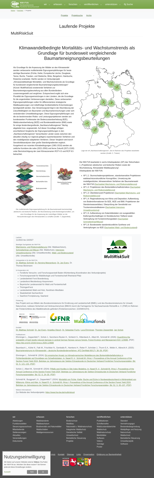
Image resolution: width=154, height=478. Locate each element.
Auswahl (7, 472)
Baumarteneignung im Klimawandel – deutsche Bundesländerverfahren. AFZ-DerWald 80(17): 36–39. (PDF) (62, 355)
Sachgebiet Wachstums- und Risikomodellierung (115, 189)
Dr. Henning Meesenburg (45, 268)
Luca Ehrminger (87, 335)
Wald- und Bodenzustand (62, 258)
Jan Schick (118, 335)
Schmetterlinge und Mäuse (27, 255)
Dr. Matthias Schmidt (25, 268)
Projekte (64, 20)
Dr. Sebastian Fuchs (71, 335)
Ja (43, 472)
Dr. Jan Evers (63, 268)
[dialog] (26, 463)
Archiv (89, 20)
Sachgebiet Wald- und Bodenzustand (121, 232)
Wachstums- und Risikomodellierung (31, 252)
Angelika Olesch (54, 335)
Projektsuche (77, 20)
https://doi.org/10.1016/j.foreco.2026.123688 (35, 348)
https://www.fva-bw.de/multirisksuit (60, 397)
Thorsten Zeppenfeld (104, 335)
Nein (32, 472)
